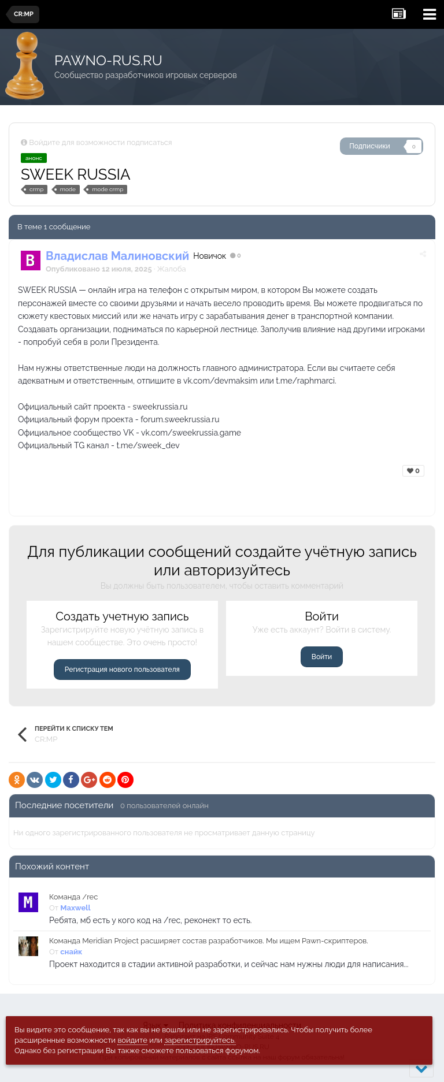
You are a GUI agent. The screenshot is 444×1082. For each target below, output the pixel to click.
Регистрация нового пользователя (122, 669)
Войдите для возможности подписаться (100, 142)
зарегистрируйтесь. (199, 1040)
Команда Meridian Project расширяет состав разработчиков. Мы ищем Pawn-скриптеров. (208, 940)
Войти (322, 657)
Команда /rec (73, 897)
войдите (132, 1040)
